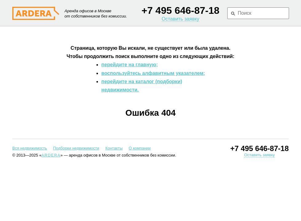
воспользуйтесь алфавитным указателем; (153, 73)
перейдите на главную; (129, 64)
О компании (140, 148)
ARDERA (51, 155)
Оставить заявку (180, 18)
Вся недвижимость (29, 148)
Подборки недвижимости (76, 148)
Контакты (114, 148)
